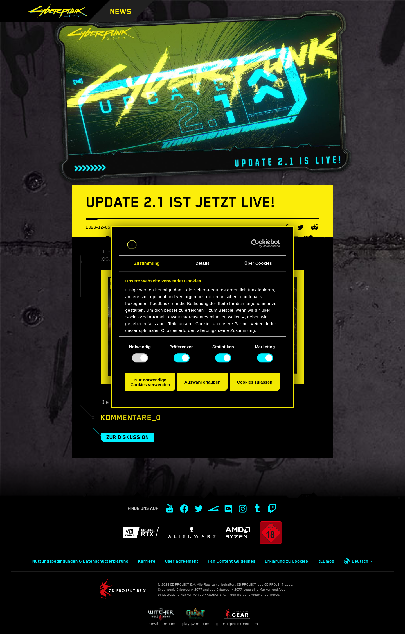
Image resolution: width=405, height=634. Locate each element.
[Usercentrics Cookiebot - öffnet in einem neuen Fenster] (255, 243)
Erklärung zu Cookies (286, 561)
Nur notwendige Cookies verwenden (150, 382)
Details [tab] (202, 263)
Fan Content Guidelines (231, 561)
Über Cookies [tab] (258, 263)
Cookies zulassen (255, 382)
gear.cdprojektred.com (237, 617)
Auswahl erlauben (202, 382)
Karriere (147, 561)
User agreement (181, 561)
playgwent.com (195, 617)
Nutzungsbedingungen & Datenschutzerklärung (80, 561)
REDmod (326, 561)
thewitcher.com (161, 617)
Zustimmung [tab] (147, 263)
